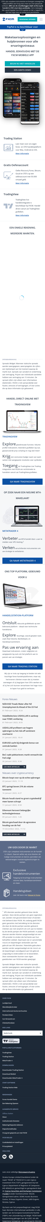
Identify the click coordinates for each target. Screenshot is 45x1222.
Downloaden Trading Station (13, 1070)
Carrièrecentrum (8, 1019)
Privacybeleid (7, 1146)
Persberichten (7, 1015)
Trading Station (8, 1056)
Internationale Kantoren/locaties (14, 1011)
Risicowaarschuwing (26, 1172)
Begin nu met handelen (22, 63)
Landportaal (7, 1003)
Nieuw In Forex (34, 895)
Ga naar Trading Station (22, 666)
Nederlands (8, 1033)
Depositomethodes (9, 1129)
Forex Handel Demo (9, 1099)
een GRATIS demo (22, 70)
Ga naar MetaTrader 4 (23, 560)
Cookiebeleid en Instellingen (12, 1142)
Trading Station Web (9, 1087)
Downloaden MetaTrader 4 (12, 1078)
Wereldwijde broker (9, 1007)
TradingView (7, 1052)
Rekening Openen (27, 19)
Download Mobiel (9, 1074)
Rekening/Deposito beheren (12, 1125)
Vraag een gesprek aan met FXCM (14, 1133)
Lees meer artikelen (14, 767)
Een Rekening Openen (10, 1103)
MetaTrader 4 (7, 1060)
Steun (4, 1117)
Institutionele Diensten (10, 1121)
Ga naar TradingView (22, 481)
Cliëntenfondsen (8, 1023)
